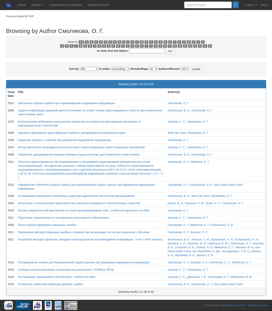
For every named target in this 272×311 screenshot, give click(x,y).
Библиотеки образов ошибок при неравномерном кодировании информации (66, 103)
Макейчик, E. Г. (199, 224)
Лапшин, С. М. (200, 239)
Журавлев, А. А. (185, 255)
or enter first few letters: (112, 50)
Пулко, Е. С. (213, 203)
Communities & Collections (65, 4)
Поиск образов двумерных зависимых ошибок (47, 224)
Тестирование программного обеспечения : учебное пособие (56, 276)
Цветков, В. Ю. (219, 243)
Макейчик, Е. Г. (199, 161)
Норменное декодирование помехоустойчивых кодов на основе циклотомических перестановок (78, 154)
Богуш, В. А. (175, 203)
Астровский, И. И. (246, 239)
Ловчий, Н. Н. (204, 247)
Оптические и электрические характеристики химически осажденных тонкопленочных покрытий (79, 203)
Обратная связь (258, 305)
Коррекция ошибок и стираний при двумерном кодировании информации (64, 140)
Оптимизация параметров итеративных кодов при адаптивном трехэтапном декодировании (76, 195)
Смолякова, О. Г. (178, 103)
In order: (105, 68)
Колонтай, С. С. (220, 262)
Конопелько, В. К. (179, 110)
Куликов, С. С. (177, 121)
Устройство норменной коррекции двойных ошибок (50, 284)
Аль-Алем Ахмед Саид (228, 184)
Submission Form (98, 4)
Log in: (251, 5)
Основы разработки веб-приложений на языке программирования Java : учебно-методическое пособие (83, 210)
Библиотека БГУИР (233, 305)
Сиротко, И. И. (184, 247)
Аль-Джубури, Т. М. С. (236, 251)
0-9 (81, 42)
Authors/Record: (169, 68)
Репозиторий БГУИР (20, 16)
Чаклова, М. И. (244, 247)
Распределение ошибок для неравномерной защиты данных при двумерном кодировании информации (83, 262)
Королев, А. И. (177, 243)
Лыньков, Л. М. (194, 203)
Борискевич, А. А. (222, 239)
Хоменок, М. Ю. (197, 243)
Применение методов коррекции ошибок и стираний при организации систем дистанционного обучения (84, 232)
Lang (264, 4)
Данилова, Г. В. (196, 276)
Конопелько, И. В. (222, 224)
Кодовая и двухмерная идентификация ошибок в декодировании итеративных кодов (71, 132)
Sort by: (74, 68)
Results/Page (139, 68)
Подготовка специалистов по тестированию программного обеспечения (63, 217)
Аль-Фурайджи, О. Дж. (206, 251)
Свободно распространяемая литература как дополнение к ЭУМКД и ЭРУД (66, 269)
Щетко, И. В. (205, 255)
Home (21, 5)
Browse (37, 4)
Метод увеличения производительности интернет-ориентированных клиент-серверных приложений (81, 147)
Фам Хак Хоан (177, 132)
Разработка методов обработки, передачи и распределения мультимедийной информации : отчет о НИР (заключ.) (90, 239)
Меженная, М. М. (241, 276)
